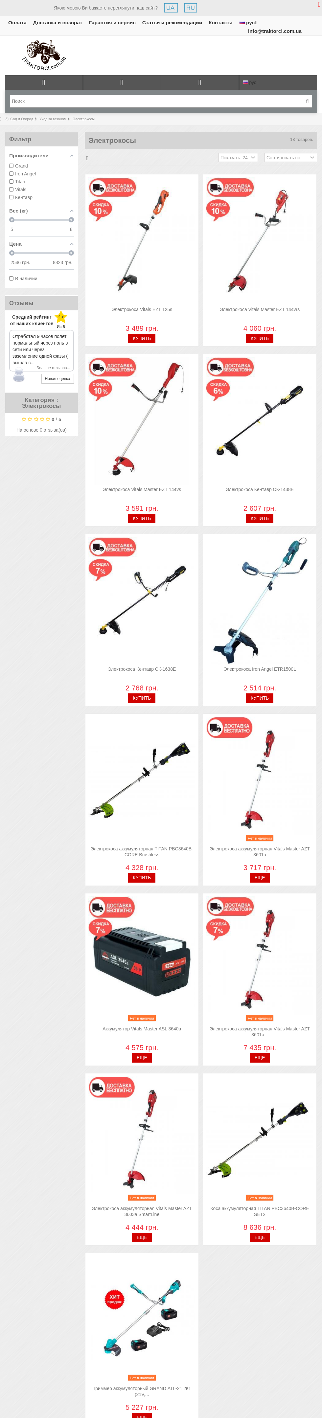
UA (171, 8)
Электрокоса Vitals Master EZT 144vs (142, 489)
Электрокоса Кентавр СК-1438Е (260, 489)
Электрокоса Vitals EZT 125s (141, 309)
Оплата (17, 22)
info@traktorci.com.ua (275, 31)
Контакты (221, 22)
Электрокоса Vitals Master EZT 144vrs (260, 309)
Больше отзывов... (53, 368)
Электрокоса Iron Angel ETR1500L (259, 669)
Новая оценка (57, 378)
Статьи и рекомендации (172, 22)
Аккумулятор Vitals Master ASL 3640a (142, 1028)
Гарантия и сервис (112, 22)
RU (190, 8)
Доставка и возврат (57, 22)
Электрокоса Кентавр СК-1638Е (142, 669)
